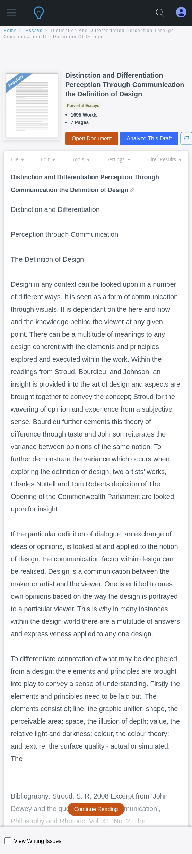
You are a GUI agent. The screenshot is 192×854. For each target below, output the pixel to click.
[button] (11, 9)
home (10, 30)
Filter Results (164, 159)
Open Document (92, 138)
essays (34, 30)
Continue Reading (96, 809)
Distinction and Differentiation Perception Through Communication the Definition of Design (124, 84)
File (17, 159)
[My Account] (184, 12)
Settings (118, 159)
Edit (48, 159)
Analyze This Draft (149, 138)
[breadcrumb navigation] (96, 34)
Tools (80, 159)
